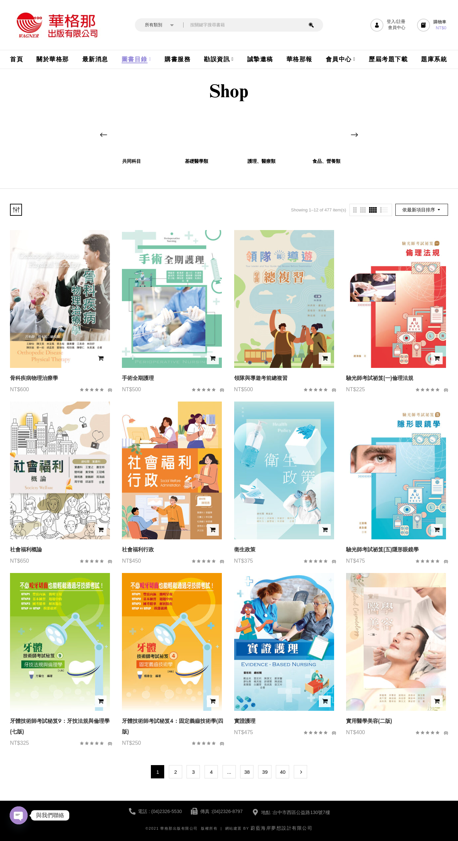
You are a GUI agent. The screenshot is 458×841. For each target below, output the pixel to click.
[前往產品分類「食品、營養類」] (326, 132)
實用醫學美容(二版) (369, 721)
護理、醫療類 (261, 161)
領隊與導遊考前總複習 (260, 378)
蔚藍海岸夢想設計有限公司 (281, 828)
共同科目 (131, 161)
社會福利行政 (138, 549)
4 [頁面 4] (211, 772)
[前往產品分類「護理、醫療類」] (261, 132)
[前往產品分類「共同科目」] (132, 132)
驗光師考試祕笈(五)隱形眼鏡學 (382, 549)
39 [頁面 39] (265, 772)
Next (300, 771)
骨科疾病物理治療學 (34, 378)
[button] (432, 25)
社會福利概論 (26, 549)
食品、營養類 (326, 161)
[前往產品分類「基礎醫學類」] (197, 132)
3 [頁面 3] (193, 772)
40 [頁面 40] (283, 772)
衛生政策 (244, 549)
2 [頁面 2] (175, 772)
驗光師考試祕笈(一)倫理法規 (379, 378)
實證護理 (244, 721)
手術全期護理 (138, 378)
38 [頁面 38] (247, 772)
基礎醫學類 (196, 161)
